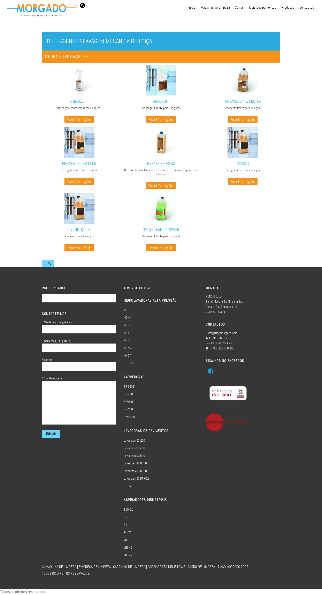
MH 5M (127, 348)
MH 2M (127, 340)
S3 (125, 525)
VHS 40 (128, 547)
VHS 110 (129, 540)
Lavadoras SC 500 (134, 456)
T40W (127, 532)
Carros (239, 7)
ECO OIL (128, 509)
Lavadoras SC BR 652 (136, 478)
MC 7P (127, 325)
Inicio (191, 7)
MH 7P (127, 355)
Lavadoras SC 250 (134, 440)
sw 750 (128, 409)
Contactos (306, 7)
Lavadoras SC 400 (134, 448)
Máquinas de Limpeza (215, 7)
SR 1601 (129, 386)
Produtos (288, 7)
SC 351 (128, 486)
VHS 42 (128, 555)
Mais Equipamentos (262, 7)
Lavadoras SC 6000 (135, 463)
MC (125, 310)
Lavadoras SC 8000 (135, 471)
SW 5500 (129, 402)
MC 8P (127, 333)
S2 (125, 517)
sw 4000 (129, 394)
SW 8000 (129, 417)
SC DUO (128, 363)
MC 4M (127, 317)
